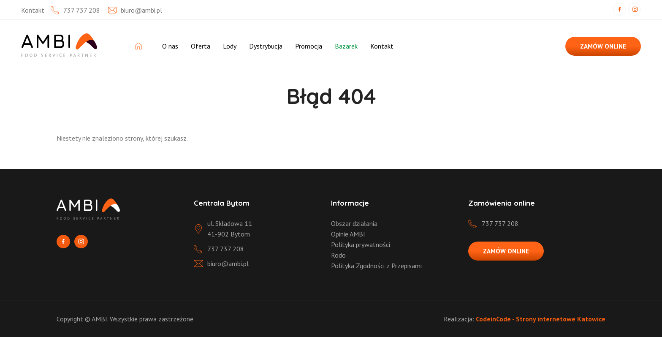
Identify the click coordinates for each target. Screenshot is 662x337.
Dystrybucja (265, 46)
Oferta (200, 46)
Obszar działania (354, 223)
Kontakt (381, 46)
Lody (229, 46)
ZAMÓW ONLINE (603, 46)
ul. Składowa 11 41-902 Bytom (229, 228)
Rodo (338, 255)
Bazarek (346, 46)
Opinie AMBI (348, 234)
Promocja (308, 46)
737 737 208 (81, 10)
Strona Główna (142, 46)
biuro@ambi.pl (141, 10)
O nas (170, 46)
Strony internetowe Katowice (560, 319)
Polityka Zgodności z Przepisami (376, 265)
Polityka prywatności (360, 244)
